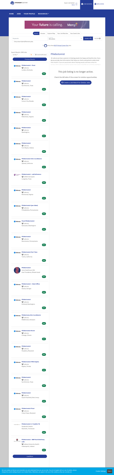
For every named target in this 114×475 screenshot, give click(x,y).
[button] (97, 38)
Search (36, 33)
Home (11, 14)
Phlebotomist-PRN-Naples (30, 362)
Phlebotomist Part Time (29, 252)
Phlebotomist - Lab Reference (31, 174)
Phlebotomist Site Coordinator (32, 159)
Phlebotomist (26, 81)
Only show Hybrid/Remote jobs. (23, 41)
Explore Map (51, 33)
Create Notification (41, 54)
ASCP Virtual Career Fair (61, 45)
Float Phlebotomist (28, 221)
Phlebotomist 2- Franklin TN (31, 424)
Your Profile (29, 14)
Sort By (15, 54)
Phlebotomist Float (28, 408)
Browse (43, 33)
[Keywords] (30, 38)
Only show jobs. (57, 45)
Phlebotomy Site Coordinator (31, 315)
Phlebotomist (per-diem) (30, 205)
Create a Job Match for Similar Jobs (75, 82)
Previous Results (30, 59)
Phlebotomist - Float (28, 65)
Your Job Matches (62, 33)
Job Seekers (86, 4)
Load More (30, 456)
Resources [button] (43, 14)
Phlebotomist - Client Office (31, 284)
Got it (109, 471)
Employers (99, 4)
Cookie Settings (101, 471)
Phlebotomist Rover (28, 330)
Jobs (19, 14)
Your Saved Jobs (75, 33)
